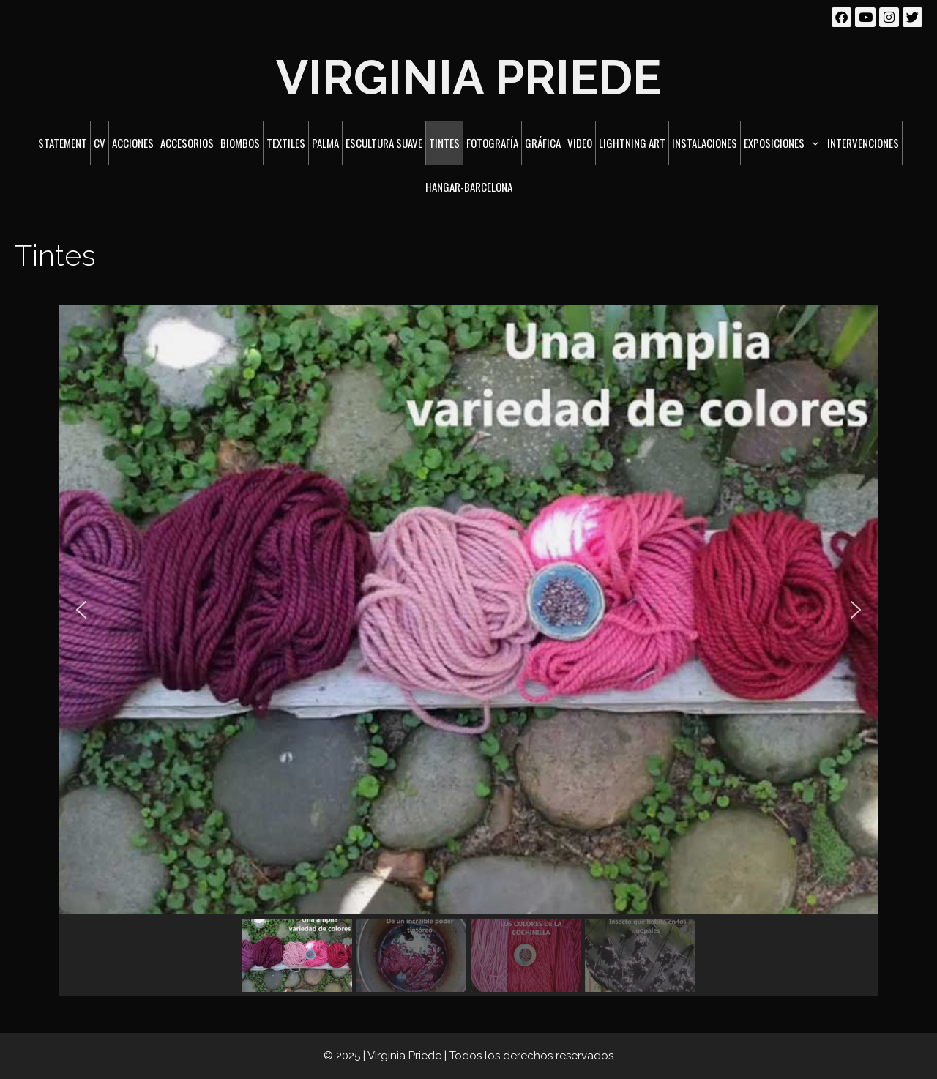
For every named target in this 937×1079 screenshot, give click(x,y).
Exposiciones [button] (784, 143)
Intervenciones (863, 143)
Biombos (240, 143)
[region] (468, 650)
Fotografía (492, 143)
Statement (62, 143)
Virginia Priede (468, 77)
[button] (81, 609)
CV (99, 143)
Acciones (133, 143)
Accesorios (187, 143)
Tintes (444, 143)
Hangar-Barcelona (468, 187)
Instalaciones (704, 143)
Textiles (285, 143)
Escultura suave (384, 143)
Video (579, 143)
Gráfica (543, 143)
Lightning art (632, 143)
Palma (325, 143)
